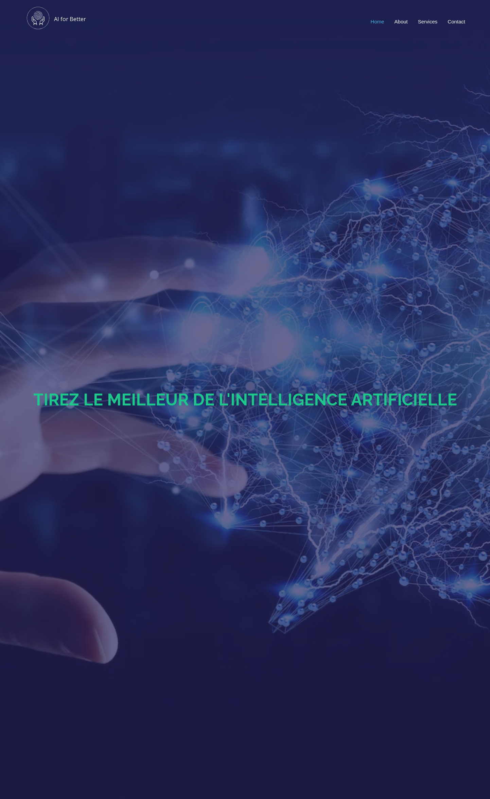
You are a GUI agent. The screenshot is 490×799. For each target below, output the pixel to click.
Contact (456, 21)
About (401, 21)
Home (377, 21)
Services (428, 21)
